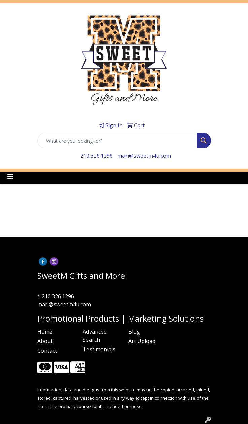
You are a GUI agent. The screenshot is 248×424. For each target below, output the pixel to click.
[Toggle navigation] (10, 176)
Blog (134, 331)
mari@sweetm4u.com (144, 155)
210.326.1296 (96, 155)
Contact (47, 350)
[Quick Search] (117, 140)
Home (44, 331)
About (45, 341)
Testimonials (99, 349)
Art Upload (141, 341)
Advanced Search (95, 335)
